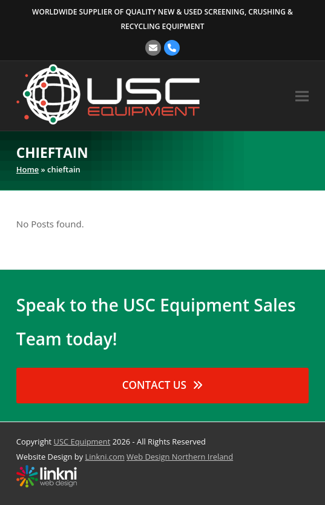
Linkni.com (105, 456)
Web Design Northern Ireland (179, 456)
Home (27, 169)
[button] (302, 96)
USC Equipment (82, 441)
